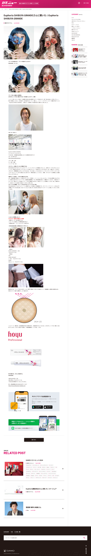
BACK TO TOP (86, 551)
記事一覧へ (34, 439)
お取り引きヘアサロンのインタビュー (78, 21)
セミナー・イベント (75, 24)
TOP (2, 9)
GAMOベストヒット (75, 31)
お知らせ (73, 40)
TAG (12, 531)
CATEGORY (6, 531)
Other (73, 22)
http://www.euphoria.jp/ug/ (14, 158)
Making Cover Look (75, 36)
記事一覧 (6, 9)
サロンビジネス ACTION (76, 19)
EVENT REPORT (74, 33)
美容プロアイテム (75, 29)
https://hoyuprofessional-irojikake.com (16, 385)
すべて (73, 17)
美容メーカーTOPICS (75, 26)
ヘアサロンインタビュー (76, 28)
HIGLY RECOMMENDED (76, 34)
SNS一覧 (17, 532)
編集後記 (73, 38)
